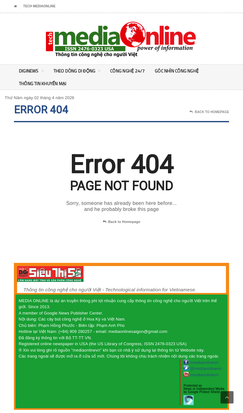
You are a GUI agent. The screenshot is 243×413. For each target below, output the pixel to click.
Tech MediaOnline (39, 6)
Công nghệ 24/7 (127, 70)
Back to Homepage (121, 222)
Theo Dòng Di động (76, 71)
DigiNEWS (31, 71)
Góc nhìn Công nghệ (177, 70)
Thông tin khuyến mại (42, 83)
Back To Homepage (209, 112)
